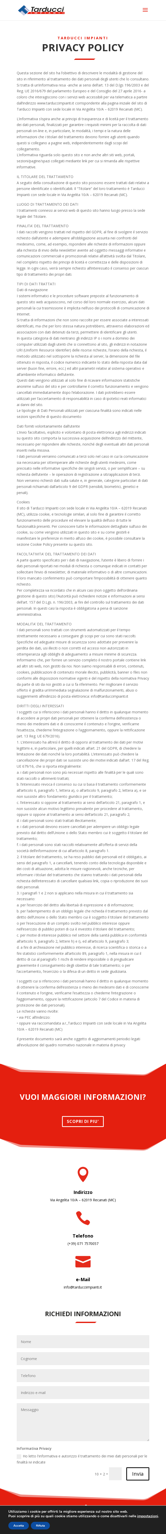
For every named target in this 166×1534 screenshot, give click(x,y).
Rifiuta (40, 1526)
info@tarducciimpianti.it (83, 1287)
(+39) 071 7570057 (83, 1243)
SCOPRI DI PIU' (83, 1121)
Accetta (18, 1526)
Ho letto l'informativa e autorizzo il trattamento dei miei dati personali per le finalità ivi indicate (82, 1459)
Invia (137, 1473)
